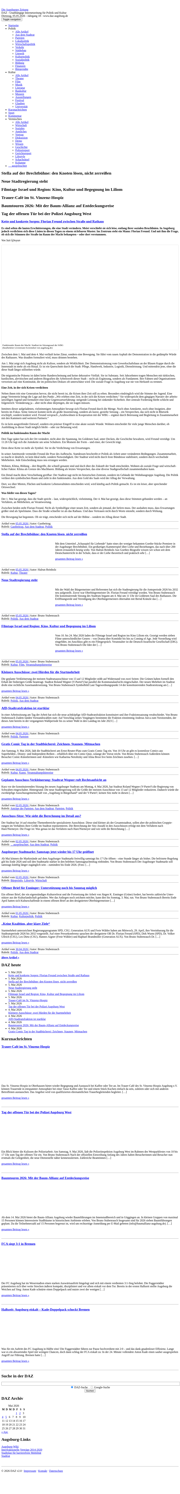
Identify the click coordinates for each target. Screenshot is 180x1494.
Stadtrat (5, 1455)
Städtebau (20, 50)
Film (17, 81)
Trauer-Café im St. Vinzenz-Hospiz (28, 1000)
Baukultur (20, 90)
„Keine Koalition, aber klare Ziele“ (25, 924)
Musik (18, 84)
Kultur (12, 72)
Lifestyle (20, 156)
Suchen (90, 1390)
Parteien (19, 37)
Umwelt (19, 53)
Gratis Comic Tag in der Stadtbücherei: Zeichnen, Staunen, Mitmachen (50, 744)
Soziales (19, 128)
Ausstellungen (23, 97)
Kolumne (20, 162)
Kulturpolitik (22, 56)
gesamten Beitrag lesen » (69, 558)
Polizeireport (22, 150)
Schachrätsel (22, 159)
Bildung (19, 62)
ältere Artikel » (10, 957)
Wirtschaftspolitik (25, 44)
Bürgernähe (21, 69)
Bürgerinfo (17, 880)
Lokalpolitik (22, 41)
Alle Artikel (21, 31)
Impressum (30, 1470)
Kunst (22, 772)
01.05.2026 (22, 913)
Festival (19, 100)
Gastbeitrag (17, 526)
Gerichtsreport (23, 153)
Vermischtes (15, 119)
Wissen (19, 143)
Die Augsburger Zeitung (14, 9)
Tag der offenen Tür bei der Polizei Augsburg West (36, 1006)
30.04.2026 (22, 949)
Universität (21, 106)
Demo (18, 140)
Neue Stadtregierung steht (19, 580)
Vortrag (19, 134)
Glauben (20, 103)
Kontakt (42, 1470)
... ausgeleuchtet (19, 844)
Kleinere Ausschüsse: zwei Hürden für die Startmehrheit (40, 672)
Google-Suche (102, 1387)
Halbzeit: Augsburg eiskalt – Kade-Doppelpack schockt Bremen (45, 1309)
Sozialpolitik (22, 59)
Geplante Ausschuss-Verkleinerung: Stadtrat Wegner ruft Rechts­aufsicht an (53, 780)
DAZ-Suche (81, 1387)
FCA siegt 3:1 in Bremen (18, 1244)
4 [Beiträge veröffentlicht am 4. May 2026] (2, 1416)
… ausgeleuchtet (17, 165)
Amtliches (21, 131)
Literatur (20, 87)
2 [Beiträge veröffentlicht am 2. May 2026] (20, 1413)
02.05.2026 (22, 805)
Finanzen (20, 65)
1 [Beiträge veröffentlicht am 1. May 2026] (16, 1413)
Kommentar (15, 115)
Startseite (13, 25)
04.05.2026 (22, 697)
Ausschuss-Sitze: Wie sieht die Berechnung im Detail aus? (41, 816)
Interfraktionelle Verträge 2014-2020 (21, 1449)
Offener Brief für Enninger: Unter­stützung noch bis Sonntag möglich (49, 888)
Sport (11, 112)
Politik (12, 28)
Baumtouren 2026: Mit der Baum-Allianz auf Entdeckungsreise (43, 1025)
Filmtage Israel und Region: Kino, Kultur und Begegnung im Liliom (48, 626)
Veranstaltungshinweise (39, 664)
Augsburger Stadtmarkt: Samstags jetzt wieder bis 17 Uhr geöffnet (47, 852)
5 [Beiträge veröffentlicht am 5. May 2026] (6, 1416)
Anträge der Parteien (21, 808)
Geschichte (21, 147)
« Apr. (4, 1432)
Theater (19, 78)
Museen (19, 94)
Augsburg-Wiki (10, 1446)
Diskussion (21, 137)
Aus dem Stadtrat (25, 34)
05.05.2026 (22, 523)
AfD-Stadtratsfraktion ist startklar (25, 708)
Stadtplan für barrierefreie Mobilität (21, 1452)
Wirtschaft (21, 125)
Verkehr (19, 47)
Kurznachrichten (17, 109)
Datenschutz (56, 1470)
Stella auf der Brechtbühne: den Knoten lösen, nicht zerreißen (44, 534)
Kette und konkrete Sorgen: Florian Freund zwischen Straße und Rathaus (52, 221)
